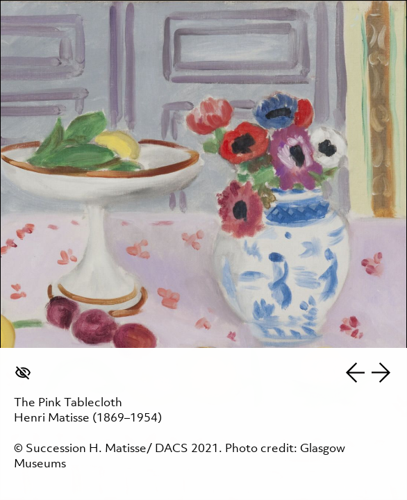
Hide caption (23, 372)
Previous (355, 372)
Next (381, 372)
